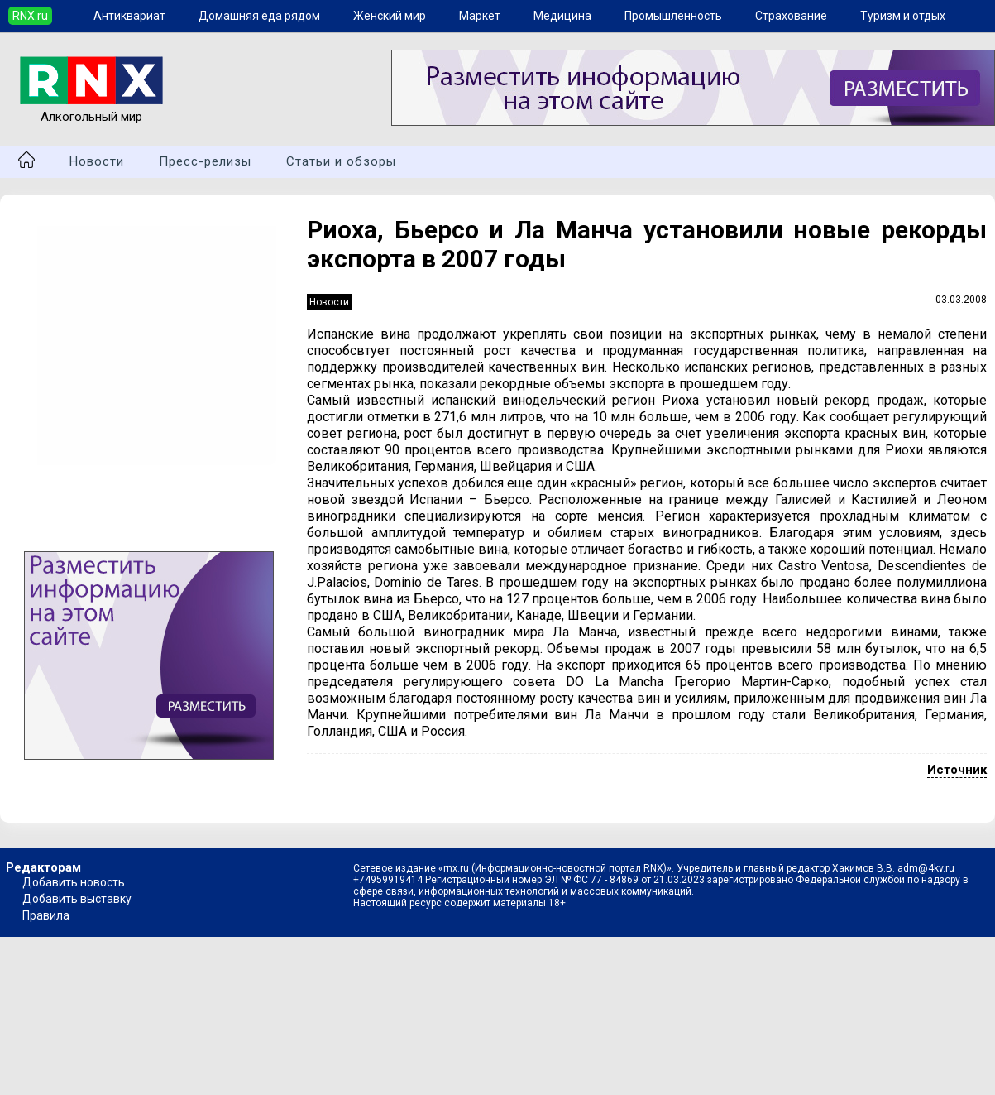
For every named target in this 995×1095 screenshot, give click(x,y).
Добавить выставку (77, 898)
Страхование (791, 15)
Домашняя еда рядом (259, 15)
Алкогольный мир (91, 109)
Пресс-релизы (205, 161)
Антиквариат (129, 15)
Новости (96, 161)
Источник (957, 769)
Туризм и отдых (902, 15)
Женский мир (389, 15)
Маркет (479, 15)
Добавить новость (73, 882)
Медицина (562, 15)
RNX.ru (30, 15)
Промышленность (673, 15)
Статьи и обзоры (341, 161)
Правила (45, 915)
